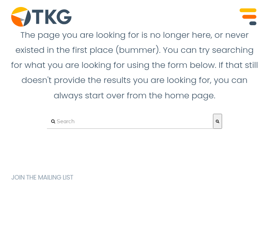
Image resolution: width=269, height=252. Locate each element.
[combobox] (130, 121)
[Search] (217, 121)
